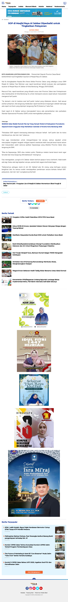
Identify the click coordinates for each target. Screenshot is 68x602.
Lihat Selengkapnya (34, 572)
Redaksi (23, 592)
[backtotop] (34, 579)
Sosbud (5, 192)
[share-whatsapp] (35, 203)
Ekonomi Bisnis (30, 6)
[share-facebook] (29, 203)
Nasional (49, 6)
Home (4, 6)
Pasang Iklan (30, 592)
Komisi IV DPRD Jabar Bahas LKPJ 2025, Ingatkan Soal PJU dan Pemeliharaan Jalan (28, 563)
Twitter (38, 589)
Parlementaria (60, 6)
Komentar (34, 207)
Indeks (20, 6)
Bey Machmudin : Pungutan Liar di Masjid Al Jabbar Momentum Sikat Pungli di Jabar (32, 185)
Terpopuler (12, 6)
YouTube (42, 589)
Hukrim (41, 6)
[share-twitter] (32, 203)
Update (40, 201)
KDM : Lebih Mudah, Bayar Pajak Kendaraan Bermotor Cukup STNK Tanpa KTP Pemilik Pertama (27, 528)
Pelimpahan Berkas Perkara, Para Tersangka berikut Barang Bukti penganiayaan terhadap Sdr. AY (29, 537)
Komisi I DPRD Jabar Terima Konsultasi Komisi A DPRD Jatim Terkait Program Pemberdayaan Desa (27, 546)
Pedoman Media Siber (41, 592)
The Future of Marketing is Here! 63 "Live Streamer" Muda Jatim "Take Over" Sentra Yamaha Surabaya (28, 555)
